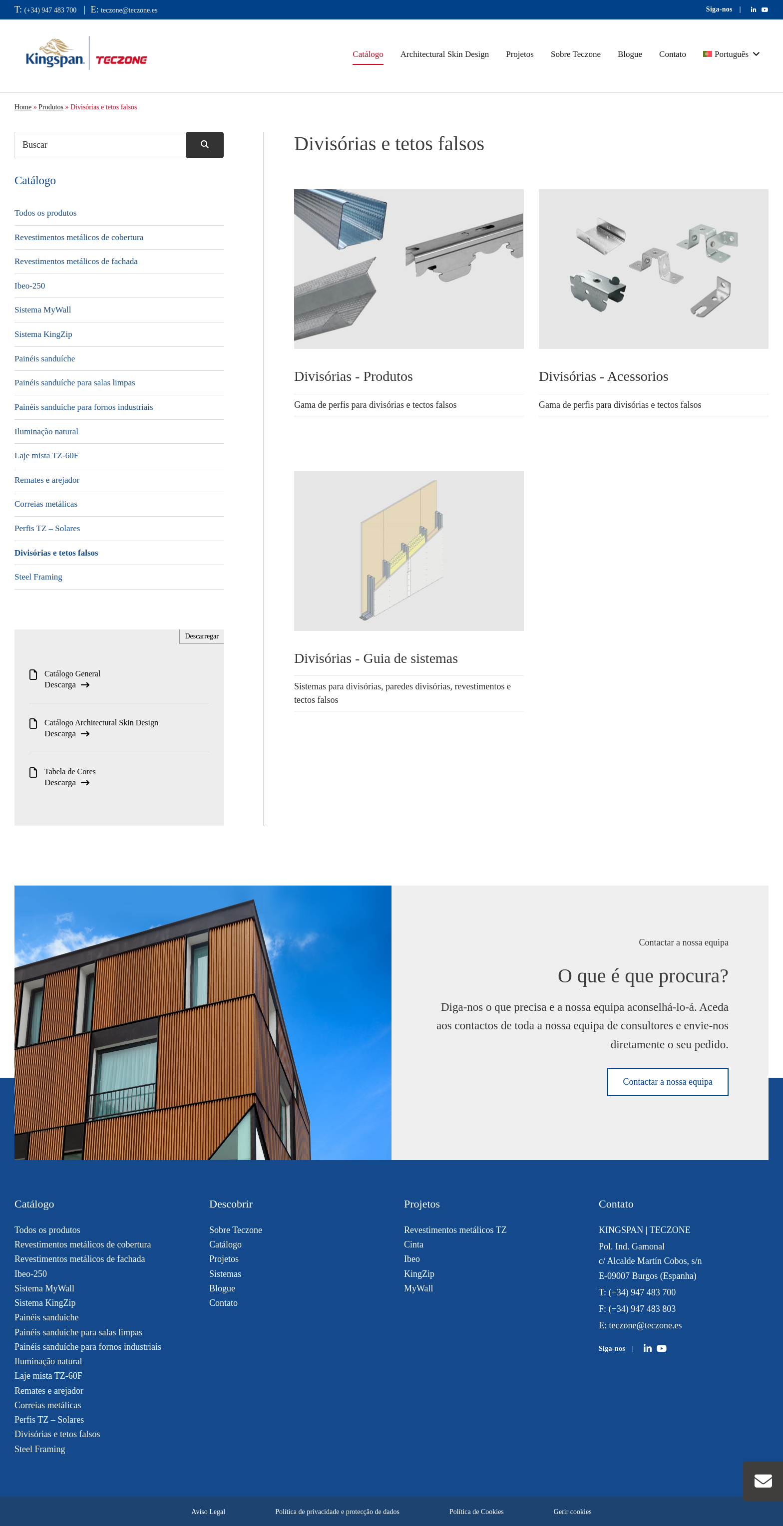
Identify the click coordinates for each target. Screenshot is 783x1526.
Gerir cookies (573, 1512)
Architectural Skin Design (444, 54)
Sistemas (225, 1274)
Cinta (413, 1244)
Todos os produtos (45, 213)
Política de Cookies (476, 1512)
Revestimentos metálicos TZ (455, 1230)
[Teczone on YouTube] (662, 1348)
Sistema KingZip (43, 334)
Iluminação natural (46, 431)
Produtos (50, 107)
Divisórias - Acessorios (604, 376)
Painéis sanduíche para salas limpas (74, 382)
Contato (672, 54)
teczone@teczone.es (129, 10)
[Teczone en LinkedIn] (754, 10)
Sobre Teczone (576, 54)
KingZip (419, 1274)
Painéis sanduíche (44, 358)
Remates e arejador (46, 480)
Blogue (630, 54)
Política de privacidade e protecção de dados (337, 1512)
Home (22, 107)
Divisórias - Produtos (353, 376)
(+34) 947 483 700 (50, 10)
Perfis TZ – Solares (47, 528)
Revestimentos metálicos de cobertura (78, 237)
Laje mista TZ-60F (46, 455)
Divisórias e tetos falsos (56, 553)
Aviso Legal (208, 1512)
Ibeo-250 (29, 286)
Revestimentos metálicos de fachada (76, 261)
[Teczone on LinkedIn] (648, 1348)
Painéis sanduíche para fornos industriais (83, 407)
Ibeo (412, 1259)
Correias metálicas (45, 504)
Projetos (520, 54)
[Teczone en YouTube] (765, 10)
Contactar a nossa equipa (668, 1082)
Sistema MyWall (42, 309)
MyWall (418, 1288)
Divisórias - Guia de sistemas (376, 658)
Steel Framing (38, 577)
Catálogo (368, 54)
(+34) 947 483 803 (642, 1309)
